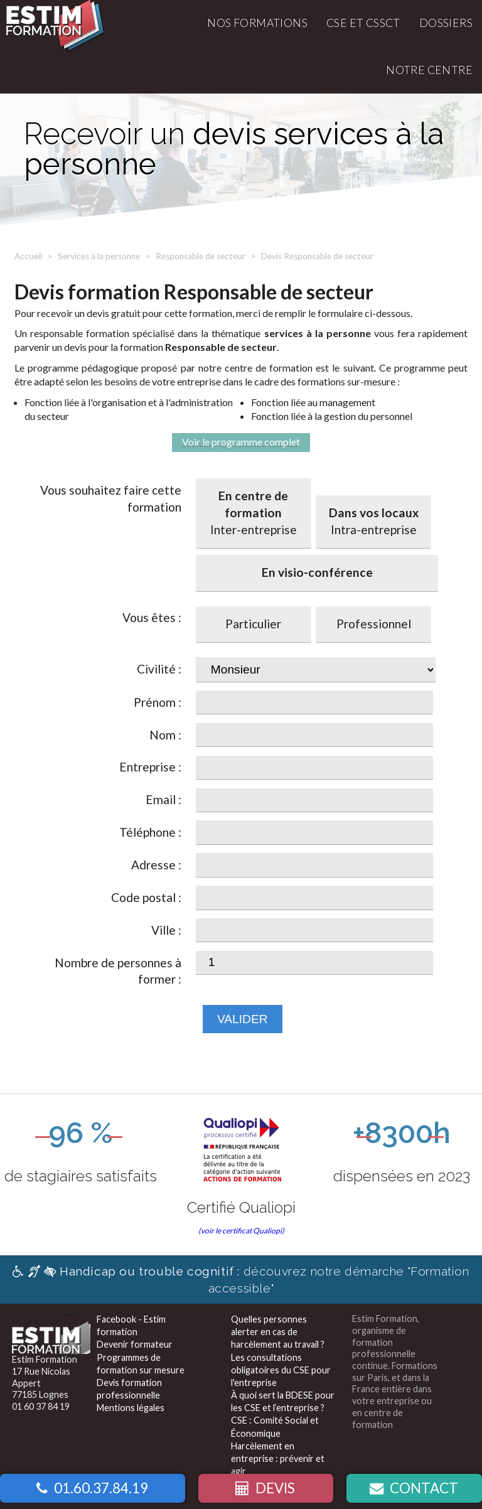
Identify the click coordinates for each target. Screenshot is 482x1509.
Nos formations (257, 23)
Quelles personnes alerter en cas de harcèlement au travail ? (277, 1332)
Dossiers (446, 23)
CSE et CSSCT (363, 23)
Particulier (253, 623)
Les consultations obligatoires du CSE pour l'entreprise (281, 1370)
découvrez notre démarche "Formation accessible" (241, 1279)
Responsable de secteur (200, 256)
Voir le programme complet (241, 442)
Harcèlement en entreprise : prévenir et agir (277, 1458)
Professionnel (373, 623)
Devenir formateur (135, 1344)
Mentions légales (130, 1407)
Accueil (28, 256)
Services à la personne (99, 256)
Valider (242, 1019)
